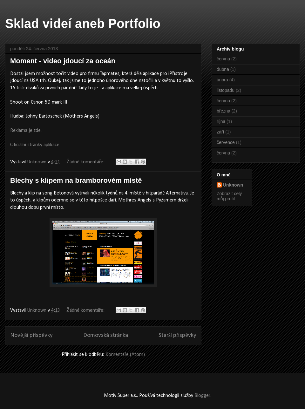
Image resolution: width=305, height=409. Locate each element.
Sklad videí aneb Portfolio (82, 24)
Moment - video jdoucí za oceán (62, 61)
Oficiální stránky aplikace (34, 144)
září (220, 131)
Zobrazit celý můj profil (229, 196)
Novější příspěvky (31, 335)
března (223, 110)
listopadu (225, 90)
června (223, 58)
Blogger (202, 395)
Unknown (233, 184)
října (221, 121)
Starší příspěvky (177, 335)
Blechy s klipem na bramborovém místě (76, 180)
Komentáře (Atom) (125, 354)
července (226, 142)
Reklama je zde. (26, 130)
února (222, 79)
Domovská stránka (105, 335)
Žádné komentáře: (86, 162)
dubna (223, 69)
